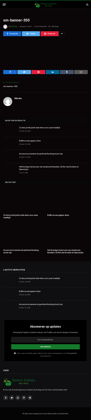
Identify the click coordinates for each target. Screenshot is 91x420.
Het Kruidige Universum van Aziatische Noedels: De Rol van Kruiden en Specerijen (49, 168)
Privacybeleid (72, 353)
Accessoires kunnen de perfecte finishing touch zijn (41, 154)
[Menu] (4, 4)
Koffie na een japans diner (30, 141)
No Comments (40, 26)
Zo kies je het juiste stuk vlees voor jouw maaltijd (39, 128)
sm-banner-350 (10, 86)
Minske (14, 26)
